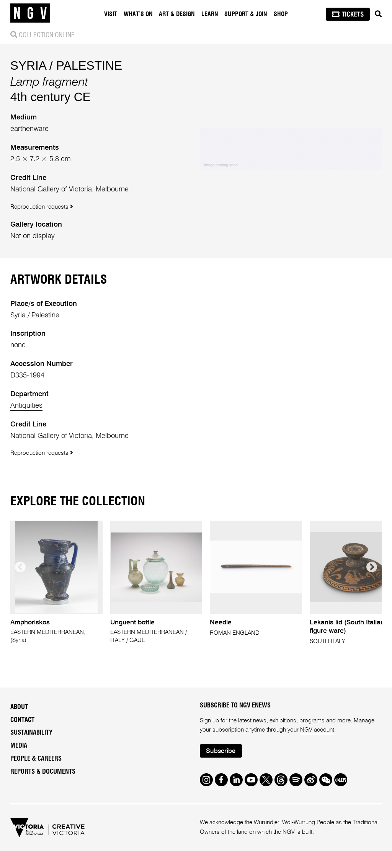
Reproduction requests (41, 207)
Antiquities (26, 405)
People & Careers (36, 759)
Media (18, 746)
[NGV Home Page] (30, 13)
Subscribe (220, 751)
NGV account (317, 730)
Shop (281, 14)
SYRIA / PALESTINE (66, 65)
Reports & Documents (42, 772)
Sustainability (31, 733)
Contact (22, 720)
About (19, 707)
